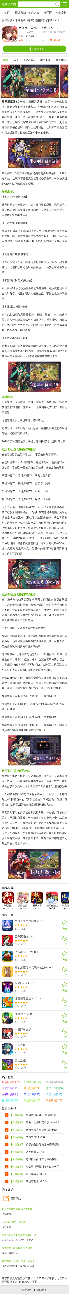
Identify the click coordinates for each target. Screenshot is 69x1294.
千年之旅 (20, 1044)
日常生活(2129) (33, 1082)
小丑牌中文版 (23, 1029)
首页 (7, 12)
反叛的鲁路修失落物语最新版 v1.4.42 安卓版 (42, 1144)
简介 (16, 60)
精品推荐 (29, 60)
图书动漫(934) (10, 1094)
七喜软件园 (8, 4)
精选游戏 (20, 12)
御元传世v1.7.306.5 (8, 900)
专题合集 (61, 12)
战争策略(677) (54, 1100)
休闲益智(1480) (54, 1082)
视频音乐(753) (10, 1100)
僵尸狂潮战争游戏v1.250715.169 (53, 900)
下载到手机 (34, 49)
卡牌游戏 (20, 20)
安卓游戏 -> (8, 20)
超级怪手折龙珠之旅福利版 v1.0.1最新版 (41, 1159)
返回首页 (42, 1289)
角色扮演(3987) (11, 1082)
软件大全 (33, 12)
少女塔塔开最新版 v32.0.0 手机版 (42, 1166)
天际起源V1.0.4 (23, 900)
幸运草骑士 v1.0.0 (36, 1181)
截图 (5, 60)
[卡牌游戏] (17, 1115)
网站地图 (27, 1289)
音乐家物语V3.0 (24, 936)
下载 (64, 925)
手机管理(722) (32, 1100)
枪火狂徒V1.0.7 (24, 983)
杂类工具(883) (32, 1094)
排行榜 (47, 12)
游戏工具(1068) (54, 1088)
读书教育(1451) (11, 1088)
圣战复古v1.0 (37, 900)
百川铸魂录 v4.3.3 (36, 1174)
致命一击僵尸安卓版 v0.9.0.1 (42, 1122)
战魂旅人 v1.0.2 (24, 1013)
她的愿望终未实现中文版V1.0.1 (34, 967)
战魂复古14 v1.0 (35, 1137)
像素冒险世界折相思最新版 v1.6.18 (41, 1130)
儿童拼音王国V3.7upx (28, 998)
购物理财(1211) (33, 1088)
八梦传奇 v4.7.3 (35, 1151)
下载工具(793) (54, 1094)
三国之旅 (20, 1060)
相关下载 (45, 60)
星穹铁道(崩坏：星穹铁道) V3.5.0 (41, 1115)
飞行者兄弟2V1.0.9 (26, 952)
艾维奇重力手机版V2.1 (29, 921)
